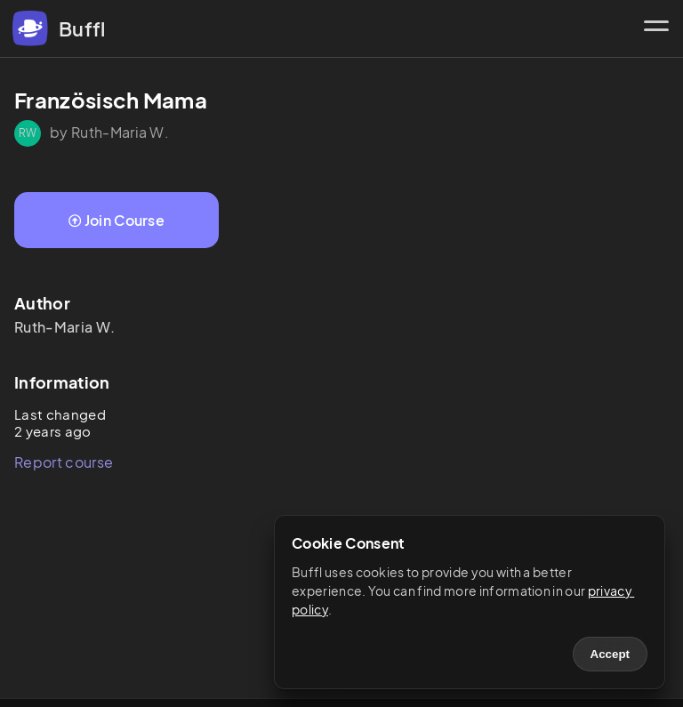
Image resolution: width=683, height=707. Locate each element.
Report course (63, 462)
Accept (610, 654)
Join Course (116, 220)
